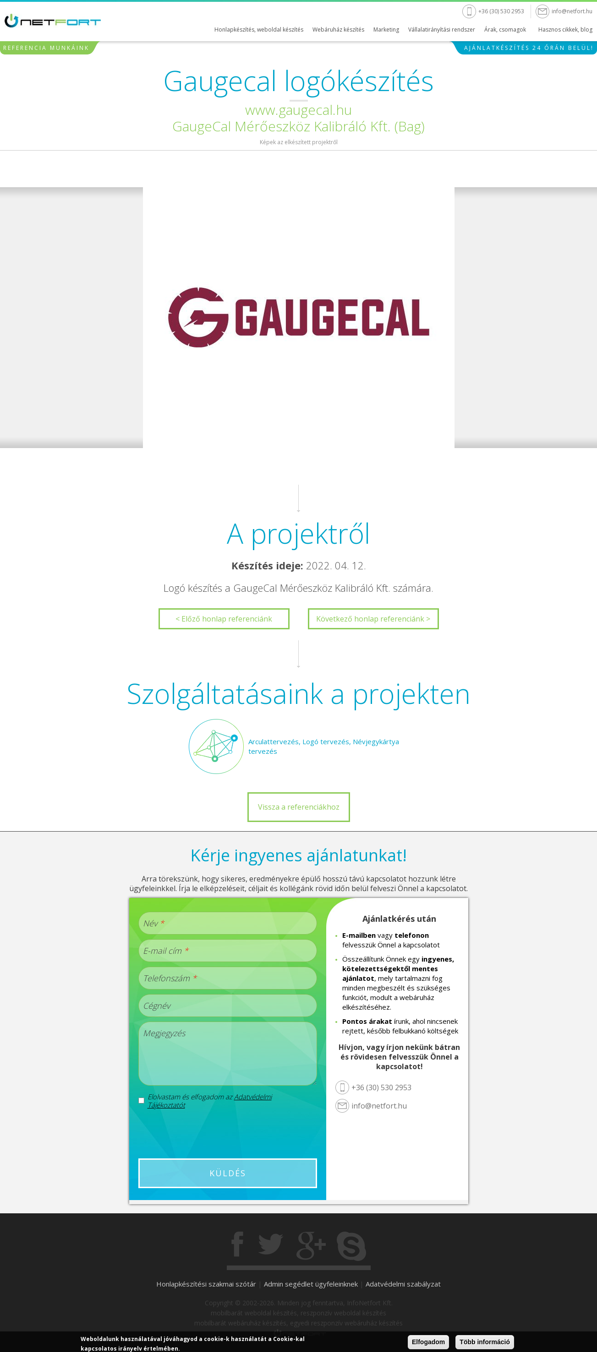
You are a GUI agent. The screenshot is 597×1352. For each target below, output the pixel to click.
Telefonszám (170, 978)
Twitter (270, 1246)
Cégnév (156, 1005)
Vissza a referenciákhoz (299, 807)
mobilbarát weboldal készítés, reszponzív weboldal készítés (298, 1313)
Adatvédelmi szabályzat (403, 1283)
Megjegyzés (164, 1033)
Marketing (386, 29)
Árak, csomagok (505, 29)
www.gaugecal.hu (298, 109)
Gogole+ (311, 1246)
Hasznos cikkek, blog (565, 29)
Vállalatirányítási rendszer (441, 29)
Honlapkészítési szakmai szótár (206, 1283)
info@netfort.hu (572, 11)
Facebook (238, 1246)
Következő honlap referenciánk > (373, 619)
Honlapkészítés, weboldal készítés (258, 29)
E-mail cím (165, 950)
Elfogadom (428, 1342)
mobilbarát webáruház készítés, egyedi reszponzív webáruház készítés (298, 1323)
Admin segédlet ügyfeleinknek (311, 1283)
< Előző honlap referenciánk (223, 619)
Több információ (485, 1342)
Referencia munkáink (46, 48)
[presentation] (227, 1134)
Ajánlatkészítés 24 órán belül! (529, 48)
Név (153, 923)
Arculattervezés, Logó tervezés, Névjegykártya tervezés (323, 746)
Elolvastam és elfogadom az (210, 1100)
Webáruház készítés (338, 29)
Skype (351, 1246)
